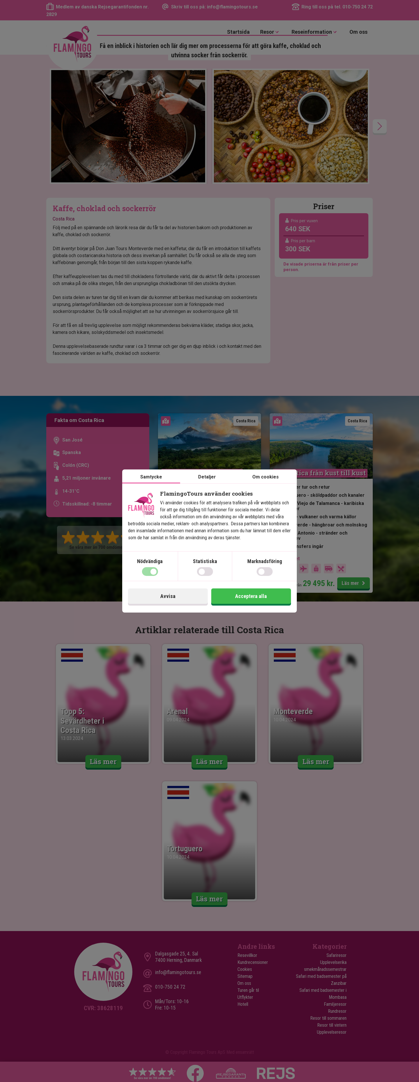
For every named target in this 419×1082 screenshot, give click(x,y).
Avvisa (167, 596)
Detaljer (207, 477)
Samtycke (151, 477)
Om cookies (265, 477)
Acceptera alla (251, 596)
